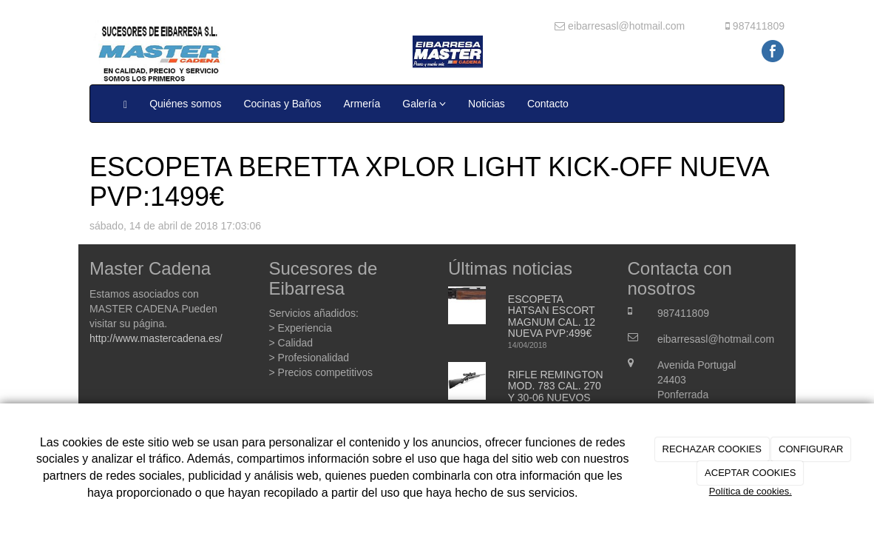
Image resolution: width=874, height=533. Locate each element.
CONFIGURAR (811, 449)
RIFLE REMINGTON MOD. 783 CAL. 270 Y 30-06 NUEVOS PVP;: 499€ (555, 392)
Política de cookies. (750, 491)
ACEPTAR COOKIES (750, 472)
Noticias (486, 104)
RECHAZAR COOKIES (712, 449)
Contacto (548, 104)
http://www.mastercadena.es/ (156, 338)
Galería (424, 104)
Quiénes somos (185, 104)
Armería (361, 104)
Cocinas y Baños (282, 104)
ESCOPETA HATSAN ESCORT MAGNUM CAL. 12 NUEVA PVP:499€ (551, 316)
